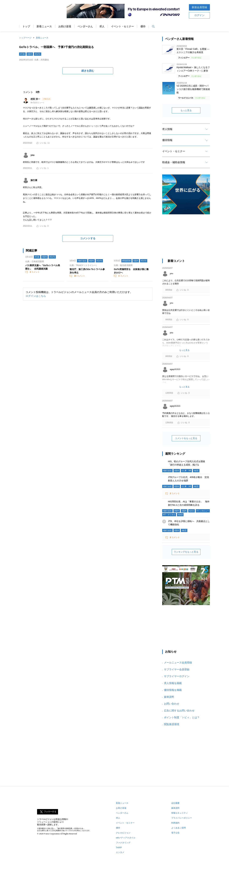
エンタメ (120, 852)
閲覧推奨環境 (171, 724)
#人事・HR (186, 471)
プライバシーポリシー (181, 818)
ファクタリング (123, 842)
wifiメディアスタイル (125, 837)
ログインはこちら (36, 296)
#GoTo (37, 54)
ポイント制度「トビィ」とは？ (182, 717)
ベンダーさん (85, 26)
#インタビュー (203, 511)
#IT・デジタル (169, 515)
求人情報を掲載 (173, 683)
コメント (34, 272)
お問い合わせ (171, 703)
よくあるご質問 (178, 828)
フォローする (50, 811)
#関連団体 (126, 261)
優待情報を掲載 (173, 690)
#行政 (22, 54)
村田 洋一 (36, 99)
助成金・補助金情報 (173, 162)
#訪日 (191, 511)
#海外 (176, 511)
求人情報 (167, 129)
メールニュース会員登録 (178, 662)
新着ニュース (44, 26)
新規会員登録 (199, 7)
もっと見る (186, 110)
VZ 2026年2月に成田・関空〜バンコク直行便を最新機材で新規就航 (193, 89)
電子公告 (175, 833)
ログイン (199, 15)
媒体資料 (169, 696)
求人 (101, 26)
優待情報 (167, 140)
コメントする (87, 238)
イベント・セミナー (122, 26)
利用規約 (175, 823)
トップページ (25, 38)
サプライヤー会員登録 (176, 669)
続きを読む (87, 70)
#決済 (180, 515)
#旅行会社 (82, 261)
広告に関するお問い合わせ (179, 710)
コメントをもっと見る (186, 438)
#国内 (29, 54)
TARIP (119, 847)
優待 (143, 26)
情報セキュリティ (179, 813)
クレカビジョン (123, 833)
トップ (26, 26)
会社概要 (175, 803)
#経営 (196, 471)
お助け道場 (64, 26)
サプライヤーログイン (176, 676)
